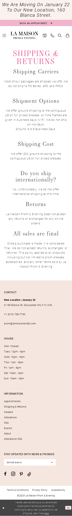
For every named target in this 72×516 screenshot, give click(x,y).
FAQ (6, 422)
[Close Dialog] (3, 508)
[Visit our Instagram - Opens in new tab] (13, 473)
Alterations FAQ (13, 439)
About (7, 433)
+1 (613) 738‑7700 (14, 314)
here (47, 513)
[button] (4, 35)
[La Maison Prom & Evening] (24, 35)
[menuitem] (4, 35)
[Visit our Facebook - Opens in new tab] (5, 474)
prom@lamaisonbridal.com (20, 323)
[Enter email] (30, 462)
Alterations (10, 417)
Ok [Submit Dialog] (68, 507)
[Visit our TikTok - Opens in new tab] (29, 474)
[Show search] (60, 35)
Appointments (12, 401)
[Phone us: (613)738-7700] (52, 35)
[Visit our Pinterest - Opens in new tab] (21, 474)
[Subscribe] (52, 462)
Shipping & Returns (15, 406)
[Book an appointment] (36, 23)
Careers (8, 412)
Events (8, 428)
